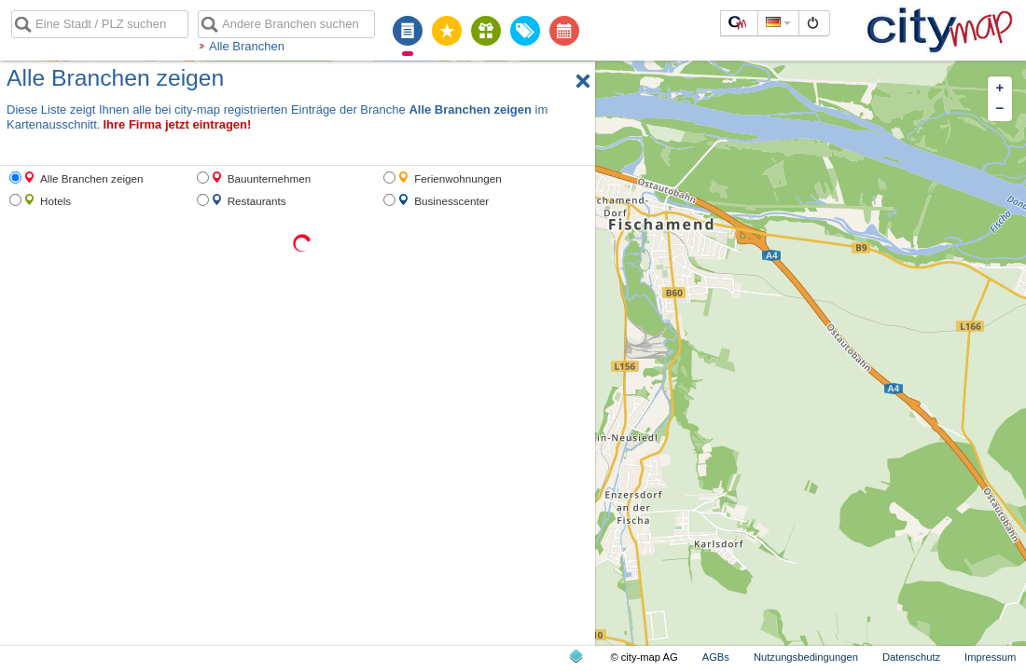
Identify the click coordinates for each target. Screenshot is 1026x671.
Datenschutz (911, 657)
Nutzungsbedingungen (806, 657)
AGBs (715, 657)
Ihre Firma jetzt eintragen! (177, 124)
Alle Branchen (246, 46)
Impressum (990, 657)
